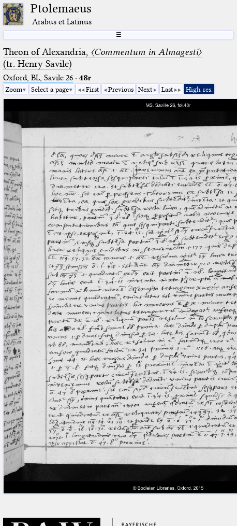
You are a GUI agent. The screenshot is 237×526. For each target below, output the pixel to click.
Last (167, 89)
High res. (199, 89)
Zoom (13, 89)
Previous (121, 89)
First (92, 89)
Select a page (50, 89)
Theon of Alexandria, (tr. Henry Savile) (102, 57)
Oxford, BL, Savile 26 (38, 77)
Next (145, 89)
